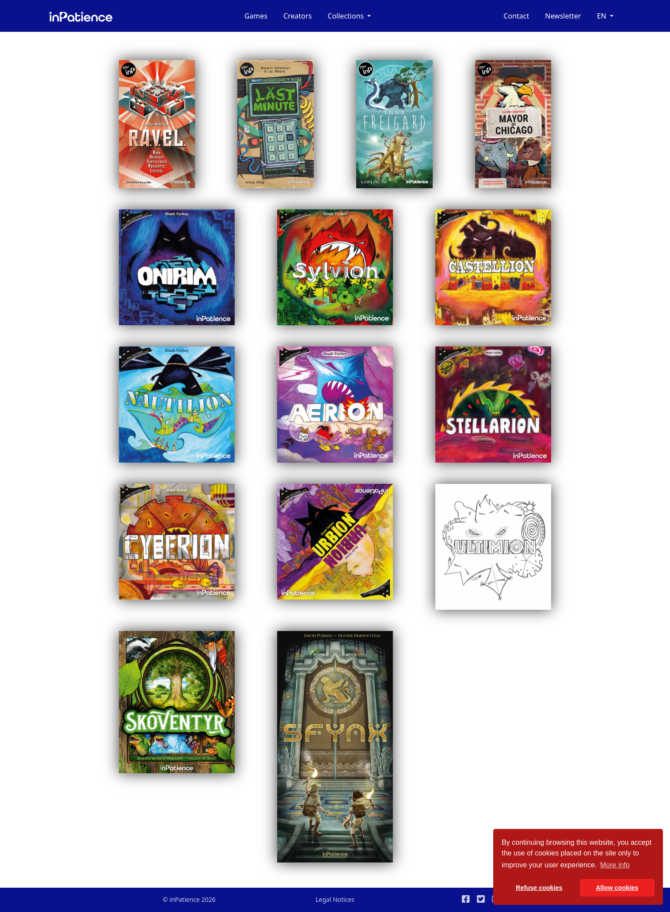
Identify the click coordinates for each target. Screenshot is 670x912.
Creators (297, 16)
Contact (516, 16)
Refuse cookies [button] (539, 887)
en (602, 16)
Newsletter (563, 16)
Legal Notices (335, 899)
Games (255, 16)
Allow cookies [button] (617, 887)
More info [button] (615, 865)
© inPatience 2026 (189, 899)
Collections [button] (346, 16)
